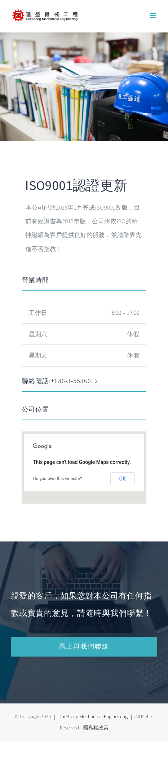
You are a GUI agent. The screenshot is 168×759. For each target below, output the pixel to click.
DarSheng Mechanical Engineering (93, 716)
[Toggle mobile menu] (153, 15)
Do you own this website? (57, 478)
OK (122, 479)
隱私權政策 (96, 727)
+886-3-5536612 (74, 381)
